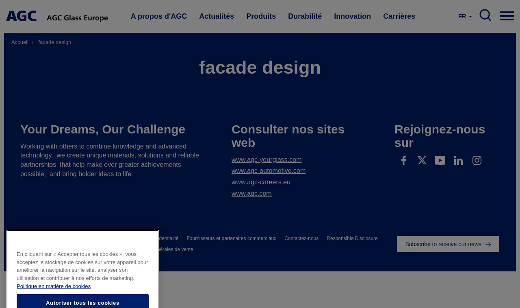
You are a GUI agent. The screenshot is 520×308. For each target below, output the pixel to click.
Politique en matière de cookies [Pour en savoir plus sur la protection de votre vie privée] (54, 294)
